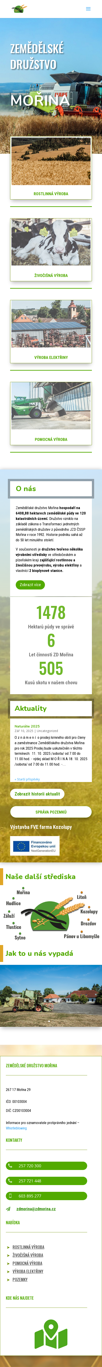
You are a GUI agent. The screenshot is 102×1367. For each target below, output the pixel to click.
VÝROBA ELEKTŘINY (51, 357)
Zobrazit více (30, 584)
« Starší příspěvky (27, 779)
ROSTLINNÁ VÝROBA (51, 193)
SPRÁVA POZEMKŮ (51, 812)
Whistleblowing (16, 1128)
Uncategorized (47, 731)
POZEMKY (20, 1279)
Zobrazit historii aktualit (37, 794)
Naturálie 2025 (27, 726)
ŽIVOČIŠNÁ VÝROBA (51, 275)
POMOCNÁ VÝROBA (51, 439)
